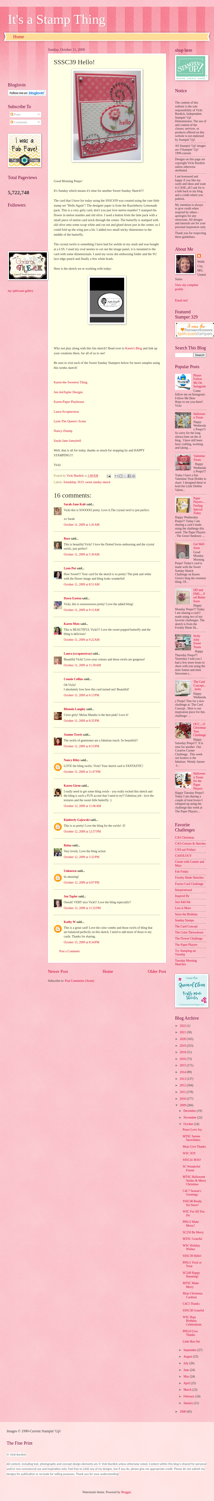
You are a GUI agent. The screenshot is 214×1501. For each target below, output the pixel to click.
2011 (183, 1092)
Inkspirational (183, 890)
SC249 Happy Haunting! (191, 1274)
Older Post (157, 971)
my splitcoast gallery (20, 291)
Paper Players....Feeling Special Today (199, 506)
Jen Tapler (71, 896)
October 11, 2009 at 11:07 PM (82, 771)
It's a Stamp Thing (56, 19)
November (190, 1117)
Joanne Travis (73, 734)
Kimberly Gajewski (76, 820)
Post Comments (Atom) (79, 980)
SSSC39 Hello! (192, 1256)
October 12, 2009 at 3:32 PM (81, 857)
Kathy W (70, 922)
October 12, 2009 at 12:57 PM (82, 831)
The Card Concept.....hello (199, 685)
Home (18, 36)
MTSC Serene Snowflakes (191, 1138)
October (188, 1124)
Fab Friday (181, 871)
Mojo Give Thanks (194, 1146)
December (190, 1110)
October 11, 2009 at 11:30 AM (82, 665)
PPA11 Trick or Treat (192, 1264)
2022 (183, 1025)
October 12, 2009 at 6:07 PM (81, 882)
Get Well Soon (198, 546)
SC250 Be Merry (193, 1232)
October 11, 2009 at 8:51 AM (81, 584)
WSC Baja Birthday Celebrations (192, 1320)
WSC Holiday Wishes (191, 1247)
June (186, 1370)
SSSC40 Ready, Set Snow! (192, 1203)
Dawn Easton (72, 598)
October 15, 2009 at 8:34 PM (81, 942)
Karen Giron (72, 785)
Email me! (181, 300)
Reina (68, 845)
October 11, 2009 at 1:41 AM (81, 524)
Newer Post (58, 971)
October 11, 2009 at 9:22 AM (81, 639)
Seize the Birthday (186, 914)
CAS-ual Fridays (185, 849)
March (187, 1389)
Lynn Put (70, 568)
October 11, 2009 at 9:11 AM (81, 610)
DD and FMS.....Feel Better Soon (199, 595)
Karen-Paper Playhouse (69, 402)
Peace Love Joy (192, 1129)
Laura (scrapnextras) (78, 653)
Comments (18, 122)
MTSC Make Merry (191, 1285)
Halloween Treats (199, 415)
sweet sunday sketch (97, 482)
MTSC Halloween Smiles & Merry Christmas (194, 1180)
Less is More (183, 908)
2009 (183, 1105)
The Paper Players (186, 944)
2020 (183, 1039)
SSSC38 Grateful (193, 1310)
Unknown (70, 871)
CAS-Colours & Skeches (190, 843)
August (188, 1356)
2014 (183, 1072)
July (186, 1363)
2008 (183, 1411)
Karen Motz (72, 624)
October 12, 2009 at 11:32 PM (82, 908)
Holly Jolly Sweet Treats (197, 641)
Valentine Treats (199, 457)
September (190, 1350)
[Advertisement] (23, 62)
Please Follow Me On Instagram (199, 381)
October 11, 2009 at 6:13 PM (81, 695)
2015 (183, 1065)
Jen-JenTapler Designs (68, 392)
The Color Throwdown (189, 932)
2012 (183, 1085)
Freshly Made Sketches (189, 877)
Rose (67, 538)
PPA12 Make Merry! (191, 1223)
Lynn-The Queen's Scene (70, 421)
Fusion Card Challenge (189, 884)
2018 (183, 1052)
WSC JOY (189, 1153)
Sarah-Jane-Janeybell (67, 440)
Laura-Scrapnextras (66, 411)
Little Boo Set (191, 1341)
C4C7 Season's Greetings (192, 1192)
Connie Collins (73, 679)
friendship (70, 482)
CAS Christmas (184, 837)
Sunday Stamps (184, 920)
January (188, 1403)
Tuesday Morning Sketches (186, 962)
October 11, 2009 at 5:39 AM (81, 554)
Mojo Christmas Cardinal (192, 1295)
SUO (81, 482)
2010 (183, 1098)
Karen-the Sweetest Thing (70, 382)
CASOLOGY (183, 855)
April (187, 1383)
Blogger (126, 1492)
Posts (15, 114)
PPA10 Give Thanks (190, 1333)
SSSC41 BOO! (192, 1160)
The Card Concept (186, 926)
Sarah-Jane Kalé (75, 504)
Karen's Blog (133, 348)
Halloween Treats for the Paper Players (199, 781)
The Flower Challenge (188, 938)
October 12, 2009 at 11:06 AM (82, 806)
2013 (183, 1078)
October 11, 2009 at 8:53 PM (81, 746)
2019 (183, 1045)
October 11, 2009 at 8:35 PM (81, 720)
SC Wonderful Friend (191, 1168)
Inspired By (182, 896)
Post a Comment (69, 951)
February (189, 1396)
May (186, 1376)
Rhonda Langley (75, 709)
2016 (183, 1059)
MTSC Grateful (192, 1239)
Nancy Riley (72, 760)
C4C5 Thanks (191, 1303)
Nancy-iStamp (63, 431)
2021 (183, 1032)
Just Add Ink (183, 902)
